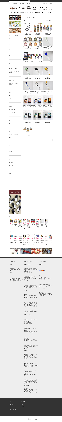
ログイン (45, 1)
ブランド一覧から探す (15, 3)
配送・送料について (12, 404)
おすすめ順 (46, 20)
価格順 (50, 20)
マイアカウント (23, 401)
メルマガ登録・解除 (44, 3)
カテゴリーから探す (21, 3)
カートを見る (22, 406)
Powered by (31, 419)
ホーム (10, 3)
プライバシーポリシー (13, 409)
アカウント (37, 1)
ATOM (12, 412)
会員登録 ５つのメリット (12, 186)
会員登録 (41, 1)
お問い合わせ (50, 3)
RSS (10, 412)
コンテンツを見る (27, 3)
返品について (11, 406)
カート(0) (50, 1)
